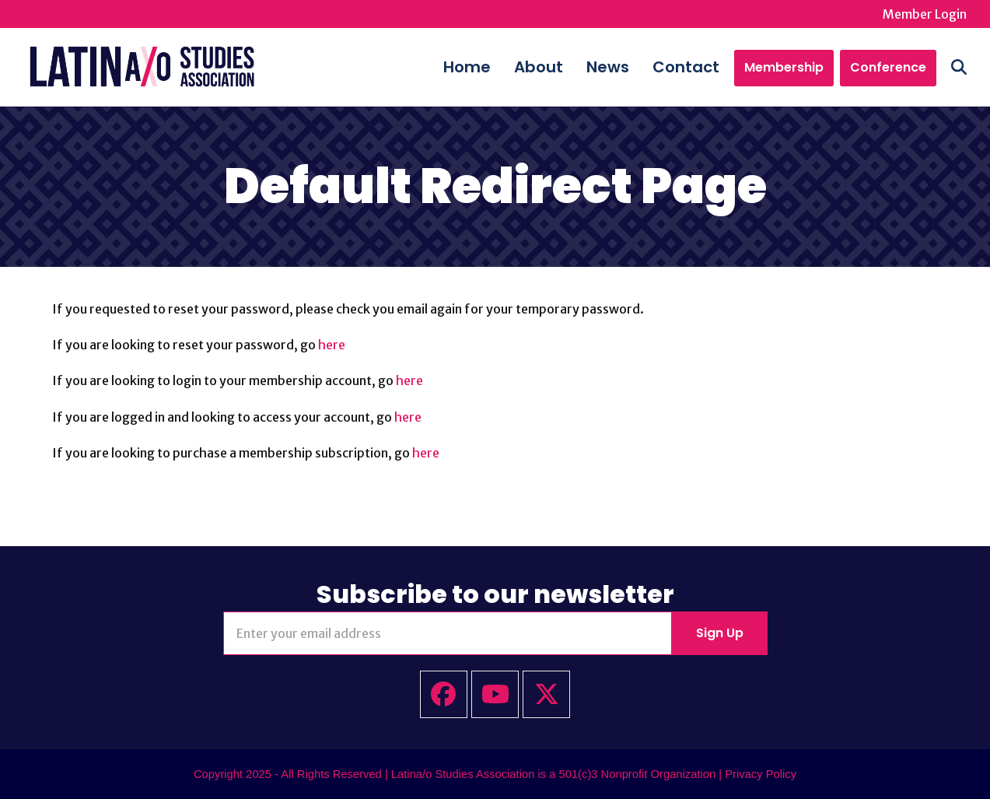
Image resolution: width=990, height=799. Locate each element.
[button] (958, 66)
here (331, 344)
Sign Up (719, 633)
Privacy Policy (760, 774)
